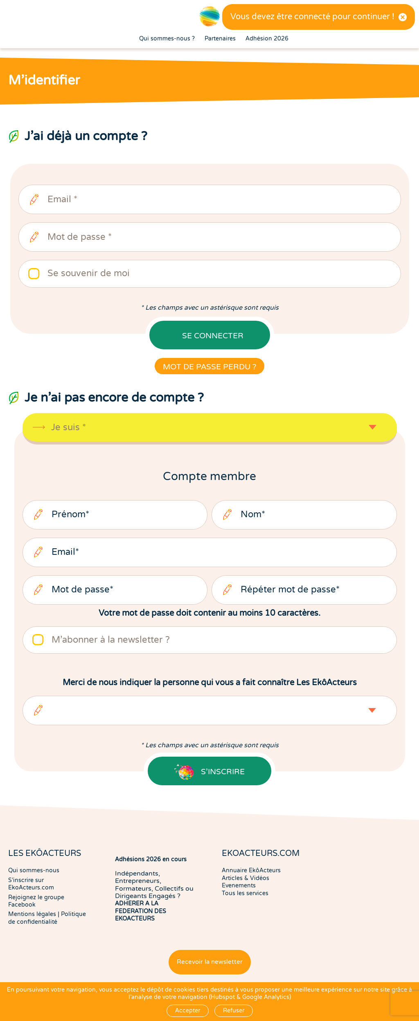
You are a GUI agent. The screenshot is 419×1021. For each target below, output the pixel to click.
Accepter (187, 1010)
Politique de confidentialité (47, 918)
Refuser (233, 1010)
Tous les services (245, 893)
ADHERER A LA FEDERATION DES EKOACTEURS (140, 911)
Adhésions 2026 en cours (151, 859)
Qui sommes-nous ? (167, 39)
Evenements (239, 885)
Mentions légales (32, 914)
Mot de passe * (79, 237)
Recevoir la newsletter (210, 962)
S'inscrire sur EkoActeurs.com (31, 884)
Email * (62, 199)
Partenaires (220, 39)
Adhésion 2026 (267, 39)
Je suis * (68, 427)
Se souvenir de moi (88, 273)
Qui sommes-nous (33, 870)
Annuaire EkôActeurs (251, 870)
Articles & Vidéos (245, 878)
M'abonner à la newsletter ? (111, 640)
